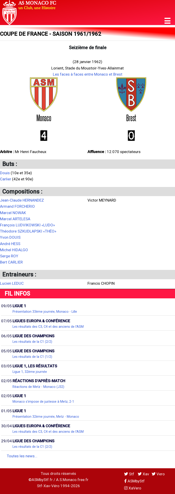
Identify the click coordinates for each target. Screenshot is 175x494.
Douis (5, 173)
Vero (158, 474)
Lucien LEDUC (12, 283)
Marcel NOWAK (13, 212)
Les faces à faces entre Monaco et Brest (87, 74)
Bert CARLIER (11, 262)
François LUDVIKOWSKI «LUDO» (27, 225)
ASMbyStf (134, 481)
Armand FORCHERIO (17, 206)
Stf (129, 474)
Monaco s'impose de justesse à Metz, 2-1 (43, 401)
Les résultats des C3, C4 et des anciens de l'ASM (48, 326)
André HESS (10, 243)
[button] (167, 21)
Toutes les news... (22, 456)
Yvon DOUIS (10, 237)
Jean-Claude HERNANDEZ (22, 200)
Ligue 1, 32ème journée (30, 372)
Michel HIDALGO (14, 250)
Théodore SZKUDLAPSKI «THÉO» (28, 231)
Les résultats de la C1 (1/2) (32, 356)
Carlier (5, 179)
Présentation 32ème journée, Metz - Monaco (46, 416)
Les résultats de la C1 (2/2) (32, 341)
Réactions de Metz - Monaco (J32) (38, 387)
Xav (143, 474)
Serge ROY (9, 256)
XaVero (132, 488)
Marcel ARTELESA (15, 219)
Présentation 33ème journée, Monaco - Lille (45, 311)
